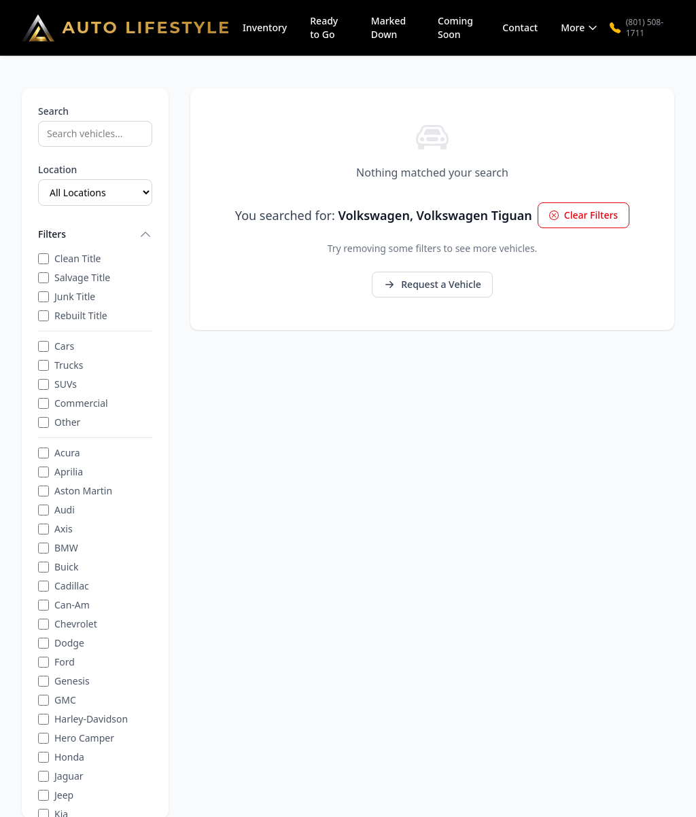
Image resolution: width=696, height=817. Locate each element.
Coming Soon (455, 27)
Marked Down (388, 27)
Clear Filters (583, 214)
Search (53, 111)
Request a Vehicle (432, 284)
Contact (520, 27)
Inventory (265, 27)
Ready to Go (324, 27)
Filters (95, 234)
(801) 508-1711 (636, 28)
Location (57, 169)
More (579, 27)
